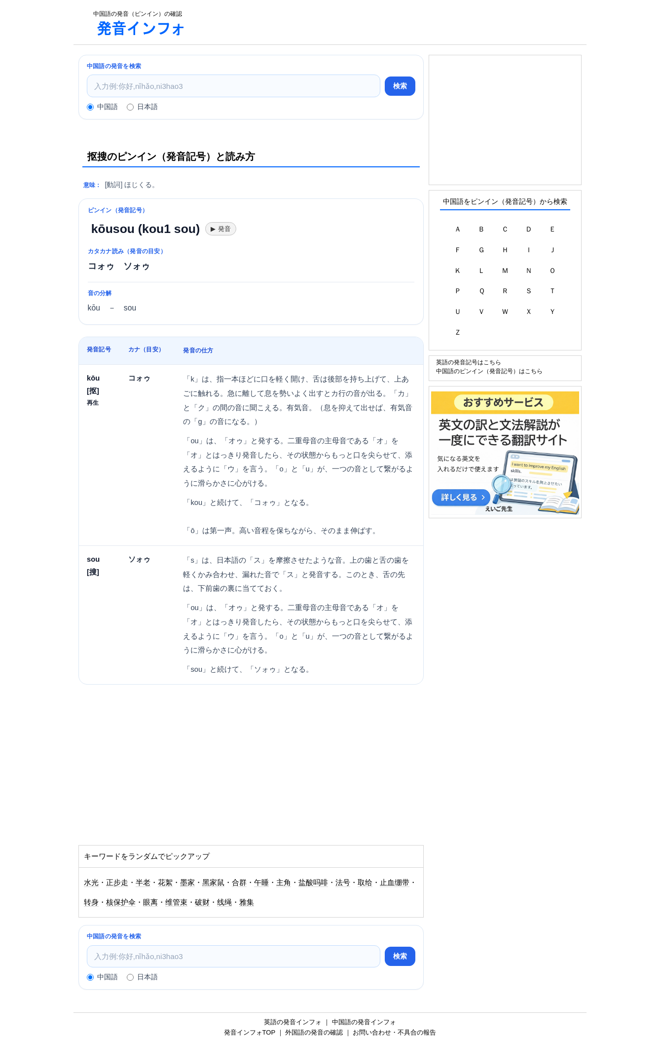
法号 (342, 882)
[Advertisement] (391, 22)
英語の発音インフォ (293, 1022)
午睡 (261, 882)
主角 (283, 882)
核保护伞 (121, 902)
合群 (239, 882)
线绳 (224, 902)
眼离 (150, 902)
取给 (365, 882)
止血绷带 (394, 882)
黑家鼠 (213, 882)
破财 (202, 902)
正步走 (117, 882)
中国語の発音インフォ (364, 1022)
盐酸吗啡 (313, 882)
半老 (143, 882)
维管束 (176, 902)
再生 (93, 402)
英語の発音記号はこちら (468, 362)
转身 (91, 902)
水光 (91, 882)
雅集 (246, 902)
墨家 (187, 882)
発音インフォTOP (249, 1032)
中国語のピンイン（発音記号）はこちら (489, 371)
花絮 (165, 882)
